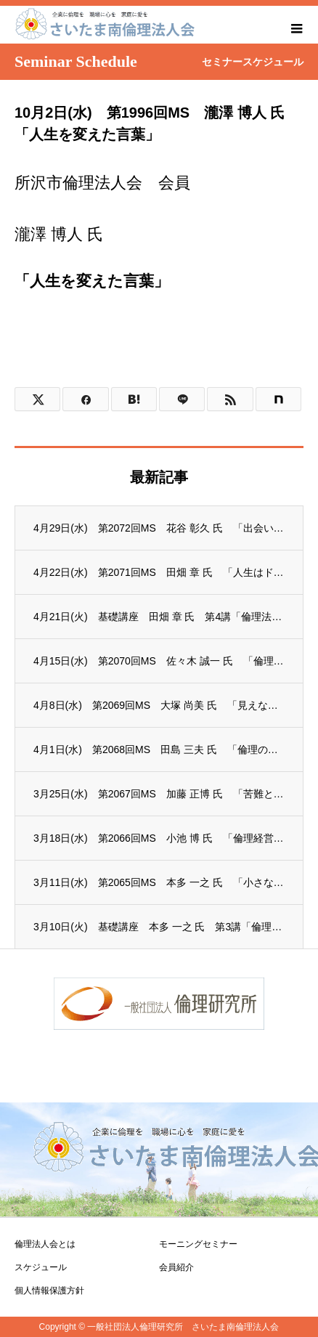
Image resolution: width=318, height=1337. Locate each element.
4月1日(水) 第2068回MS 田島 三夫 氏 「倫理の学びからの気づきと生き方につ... (159, 749)
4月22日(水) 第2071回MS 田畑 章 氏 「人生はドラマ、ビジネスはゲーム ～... (159, 572)
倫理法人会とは (45, 1244)
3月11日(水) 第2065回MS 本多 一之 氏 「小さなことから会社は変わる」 (159, 882)
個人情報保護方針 (49, 1290)
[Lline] (182, 399)
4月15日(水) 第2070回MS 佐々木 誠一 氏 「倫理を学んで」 (159, 661)
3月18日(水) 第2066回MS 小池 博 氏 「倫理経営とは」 (159, 838)
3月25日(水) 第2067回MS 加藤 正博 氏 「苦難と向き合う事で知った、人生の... (159, 794)
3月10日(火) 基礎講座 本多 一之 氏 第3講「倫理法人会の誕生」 (159, 926)
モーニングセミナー (198, 1244)
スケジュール (41, 1267)
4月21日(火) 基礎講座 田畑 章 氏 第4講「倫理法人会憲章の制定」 (159, 616)
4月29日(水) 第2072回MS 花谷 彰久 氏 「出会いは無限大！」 (159, 528)
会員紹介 (176, 1267)
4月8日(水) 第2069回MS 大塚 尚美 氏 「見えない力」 (159, 705)
